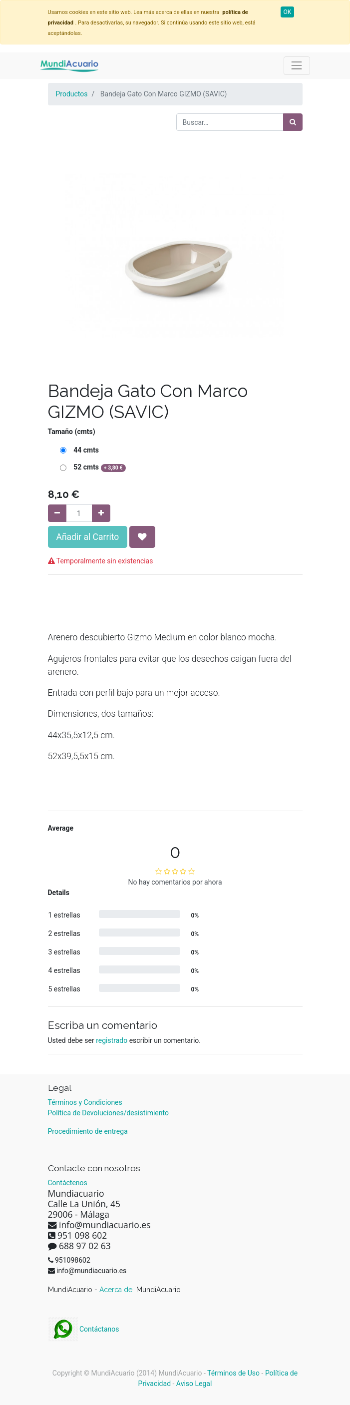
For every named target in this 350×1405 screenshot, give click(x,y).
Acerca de (116, 1290)
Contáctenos (67, 1183)
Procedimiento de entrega (88, 1131)
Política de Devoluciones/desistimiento (108, 1113)
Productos (72, 94)
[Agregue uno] (101, 513)
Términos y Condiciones (85, 1102)
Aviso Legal (194, 1384)
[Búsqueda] (293, 122)
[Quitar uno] (57, 513)
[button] (142, 537)
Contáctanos (83, 1329)
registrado (111, 1040)
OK (288, 11)
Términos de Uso (233, 1373)
